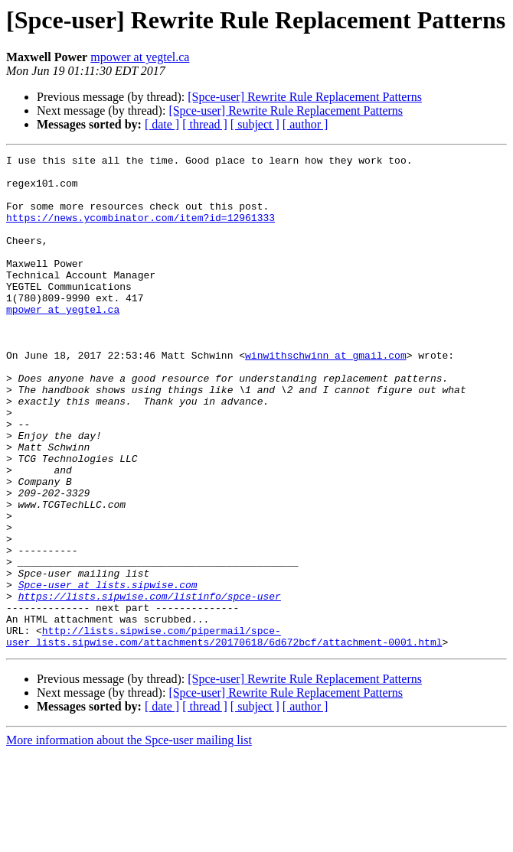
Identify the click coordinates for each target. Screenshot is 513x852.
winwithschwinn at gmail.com (326, 396)
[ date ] (162, 124)
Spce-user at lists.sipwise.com (108, 671)
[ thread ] (204, 124)
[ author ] (305, 124)
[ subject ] (254, 124)
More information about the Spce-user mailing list (129, 838)
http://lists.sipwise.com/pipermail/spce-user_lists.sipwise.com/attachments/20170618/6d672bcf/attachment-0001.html (224, 733)
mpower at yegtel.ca (139, 56)
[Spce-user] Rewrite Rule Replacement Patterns (305, 96)
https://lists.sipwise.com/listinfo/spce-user (149, 685)
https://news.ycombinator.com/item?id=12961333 (140, 231)
